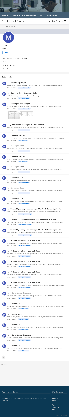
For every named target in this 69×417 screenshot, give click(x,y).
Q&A (41, 15)
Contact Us (55, 407)
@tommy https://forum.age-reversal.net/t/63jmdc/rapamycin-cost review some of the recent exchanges (35, 127)
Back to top (4, 364)
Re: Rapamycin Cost (15, 146)
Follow (6, 53)
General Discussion (23, 308)
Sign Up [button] (55, 21)
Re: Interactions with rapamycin (20, 293)
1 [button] (3, 357)
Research (55, 398)
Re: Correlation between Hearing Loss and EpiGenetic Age (31, 219)
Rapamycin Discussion (24, 87)
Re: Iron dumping (14, 303)
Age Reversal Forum (13, 21)
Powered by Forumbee (62, 415)
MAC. (8, 88)
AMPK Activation (23, 140)
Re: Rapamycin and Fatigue (18, 103)
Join (53, 409)
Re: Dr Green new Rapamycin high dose (23, 240)
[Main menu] (65, 21)
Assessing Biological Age (25, 214)
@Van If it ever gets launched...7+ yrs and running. (23, 96)
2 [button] (7, 357)
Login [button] (61, 21)
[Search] (49, 21)
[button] (10, 357)
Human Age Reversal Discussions (24, 15)
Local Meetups (52, 15)
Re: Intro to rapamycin (16, 82)
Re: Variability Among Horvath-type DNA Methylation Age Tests (34, 209)
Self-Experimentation (24, 98)
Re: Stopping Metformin (17, 135)
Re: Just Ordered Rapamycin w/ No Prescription (27, 125)
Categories (5, 15)
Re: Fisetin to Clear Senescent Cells (22, 93)
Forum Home (10, 26)
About (54, 401)
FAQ (53, 405)
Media (54, 403)
